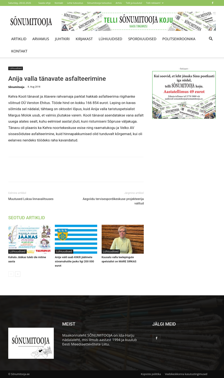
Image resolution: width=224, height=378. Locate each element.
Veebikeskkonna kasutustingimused (186, 374)
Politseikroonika (178, 38)
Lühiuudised (110, 38)
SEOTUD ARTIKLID (26, 217)
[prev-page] (11, 274)
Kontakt (59, 2)
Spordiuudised (142, 38)
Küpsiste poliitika (151, 374)
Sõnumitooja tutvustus (99, 2)
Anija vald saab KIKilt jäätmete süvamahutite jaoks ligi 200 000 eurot (74, 261)
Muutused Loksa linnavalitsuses (30, 199)
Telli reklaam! (154, 2)
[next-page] (17, 274)
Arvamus (40, 38)
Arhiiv (119, 2)
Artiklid (18, 38)
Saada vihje (44, 2)
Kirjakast (84, 38)
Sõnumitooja (16, 87)
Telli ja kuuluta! (134, 2)
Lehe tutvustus (75, 2)
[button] (211, 39)
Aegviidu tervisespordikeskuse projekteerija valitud (113, 201)
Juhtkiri (62, 38)
